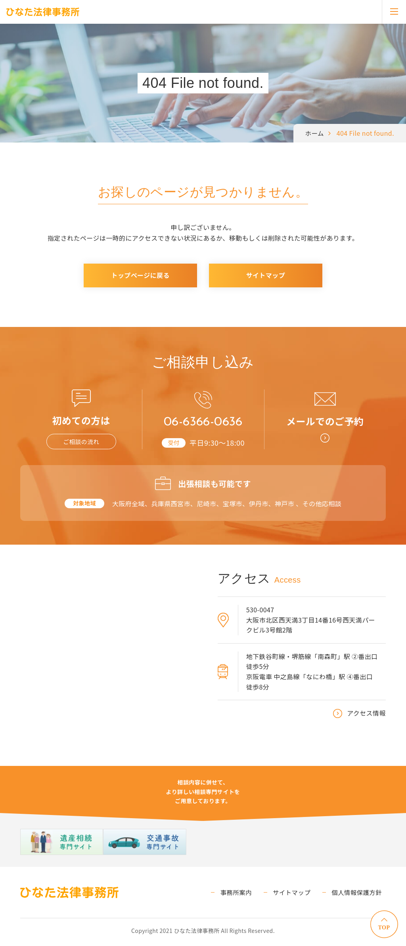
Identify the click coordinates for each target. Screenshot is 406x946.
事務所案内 (247, 895)
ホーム (314, 133)
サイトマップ (265, 275)
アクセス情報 (366, 715)
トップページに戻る (140, 275)
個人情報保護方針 (360, 895)
